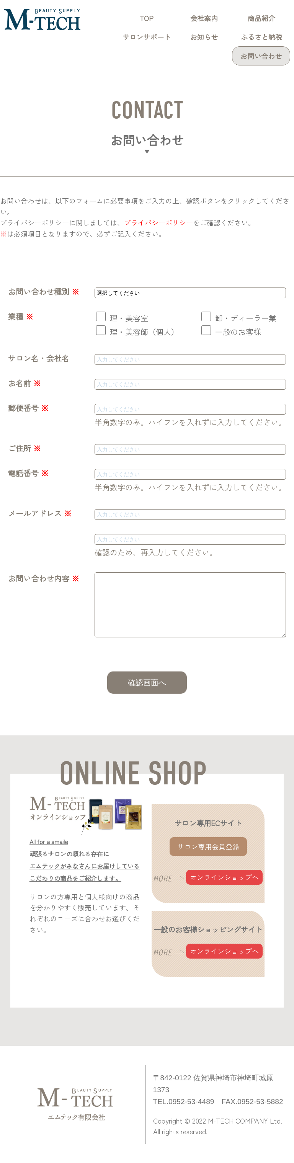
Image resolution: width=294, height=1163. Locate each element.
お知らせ (204, 37)
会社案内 (204, 18)
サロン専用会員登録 (208, 846)
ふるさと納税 (261, 37)
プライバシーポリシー (158, 222)
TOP (147, 18)
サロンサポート (146, 37)
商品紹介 (261, 18)
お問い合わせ (261, 56)
